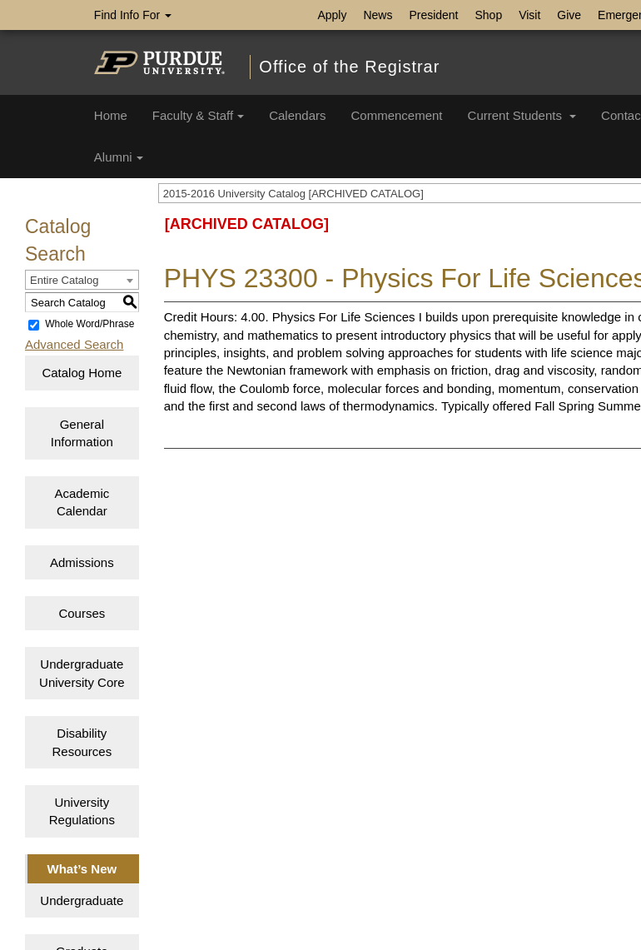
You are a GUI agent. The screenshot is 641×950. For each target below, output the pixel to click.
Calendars (297, 115)
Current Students (522, 115)
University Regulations (82, 811)
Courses (81, 613)
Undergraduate (81, 900)
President (433, 15)
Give (569, 15)
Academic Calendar (81, 502)
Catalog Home (82, 373)
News (377, 15)
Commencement (397, 115)
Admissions (82, 562)
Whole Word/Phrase (89, 325)
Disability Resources (82, 742)
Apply (331, 15)
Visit (529, 15)
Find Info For (132, 15)
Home (110, 115)
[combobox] (82, 280)
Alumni (118, 157)
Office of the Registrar (349, 66)
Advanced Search (74, 344)
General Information (82, 433)
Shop (489, 15)
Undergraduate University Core (82, 673)
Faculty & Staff (198, 115)
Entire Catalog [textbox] (64, 280)
